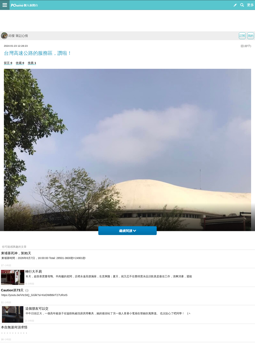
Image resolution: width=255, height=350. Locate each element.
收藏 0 (20, 63)
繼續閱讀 (127, 231)
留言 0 (8, 63)
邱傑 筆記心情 (14, 35)
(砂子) (247, 45)
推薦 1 (32, 63)
